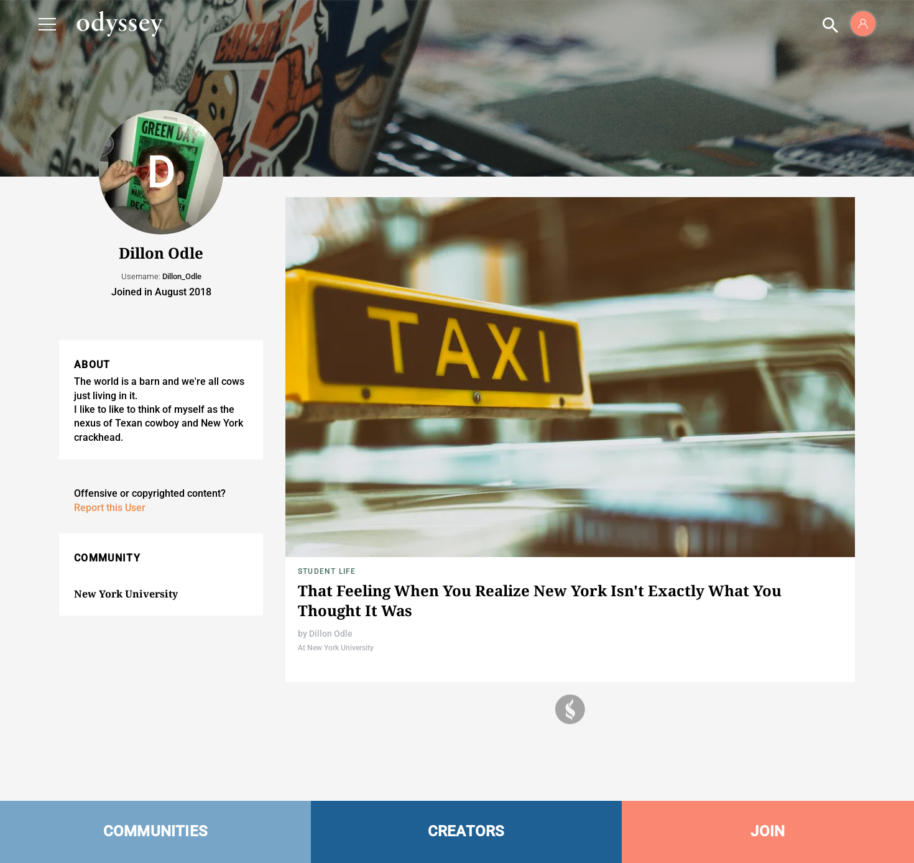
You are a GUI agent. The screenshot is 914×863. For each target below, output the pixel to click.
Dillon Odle (331, 634)
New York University (126, 594)
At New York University (336, 648)
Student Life (327, 571)
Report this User (109, 508)
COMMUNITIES (155, 831)
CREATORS (466, 831)
